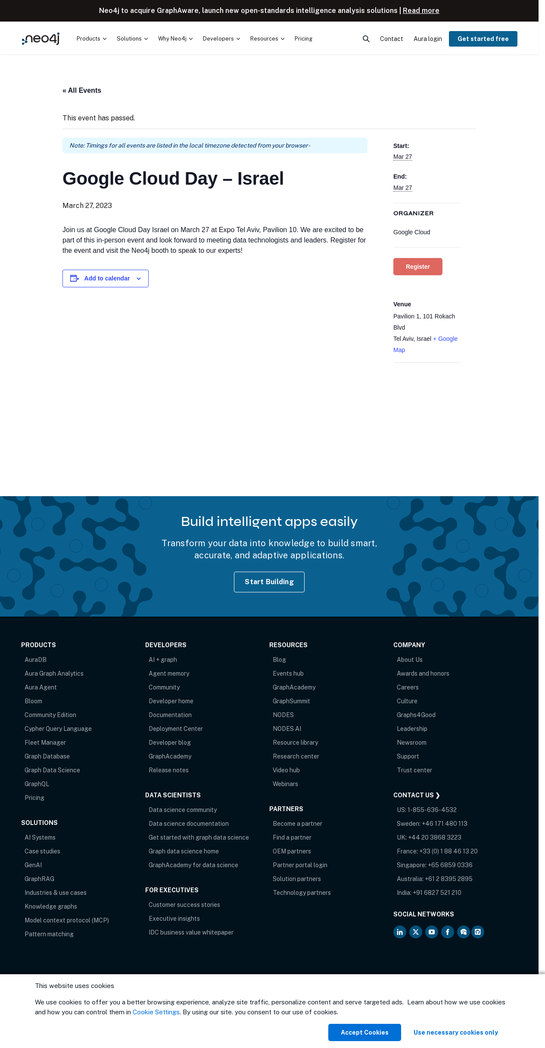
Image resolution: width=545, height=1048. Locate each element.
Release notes (169, 770)
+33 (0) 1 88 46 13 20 (448, 851)
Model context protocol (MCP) (67, 920)
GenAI (33, 865)
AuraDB (36, 659)
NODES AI (287, 728)
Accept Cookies (365, 1032)
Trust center (414, 770)
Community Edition (50, 714)
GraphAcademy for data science (193, 865)
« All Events (81, 90)
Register (418, 266)
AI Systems (40, 837)
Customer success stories (184, 904)
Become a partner (297, 823)
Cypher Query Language (58, 728)
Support (408, 756)
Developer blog (170, 742)
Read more (421, 10)
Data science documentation (189, 823)
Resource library (295, 742)
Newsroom (412, 742)
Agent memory (169, 673)
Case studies (42, 851)
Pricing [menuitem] (303, 38)
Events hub (288, 673)
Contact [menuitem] (391, 38)
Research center (296, 756)
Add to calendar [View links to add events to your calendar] (107, 278)
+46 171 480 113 (444, 823)
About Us (410, 659)
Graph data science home (184, 851)
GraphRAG (39, 878)
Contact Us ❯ (416, 795)
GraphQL (37, 783)
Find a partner (292, 837)
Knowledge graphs (51, 906)
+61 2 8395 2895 (449, 878)
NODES (283, 714)
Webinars (285, 783)
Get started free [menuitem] (483, 38)
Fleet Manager (45, 742)
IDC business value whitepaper (191, 932)
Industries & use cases (56, 892)
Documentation (170, 714)
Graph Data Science (52, 770)
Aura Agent (41, 687)
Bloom (33, 701)
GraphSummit (291, 701)
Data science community (183, 809)
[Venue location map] (427, 408)
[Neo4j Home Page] (40, 38)
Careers (408, 687)
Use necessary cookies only (456, 1032)
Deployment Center (176, 728)
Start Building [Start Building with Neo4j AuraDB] (269, 582)
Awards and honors (423, 673)
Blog (279, 659)
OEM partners (292, 851)
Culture (407, 701)
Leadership (412, 728)
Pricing (34, 797)
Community (164, 687)
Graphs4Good (416, 714)
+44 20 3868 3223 (434, 837)
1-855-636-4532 (432, 809)
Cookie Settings (156, 1012)
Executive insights (174, 918)
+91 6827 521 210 (437, 892)
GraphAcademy (170, 756)
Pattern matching (49, 934)
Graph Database (47, 756)
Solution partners (297, 878)
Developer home (171, 701)
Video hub (286, 770)
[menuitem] (91, 39)
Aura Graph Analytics (54, 673)
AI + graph (163, 659)
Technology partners (302, 892)
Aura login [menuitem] (428, 38)
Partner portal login (300, 865)
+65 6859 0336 (450, 865)
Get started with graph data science (199, 837)
